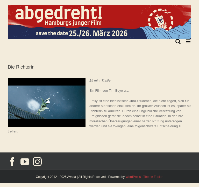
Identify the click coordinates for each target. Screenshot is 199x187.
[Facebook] (12, 161)
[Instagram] (37, 161)
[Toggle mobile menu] (188, 41)
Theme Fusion (153, 177)
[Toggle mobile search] (178, 41)
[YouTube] (24, 161)
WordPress (133, 177)
